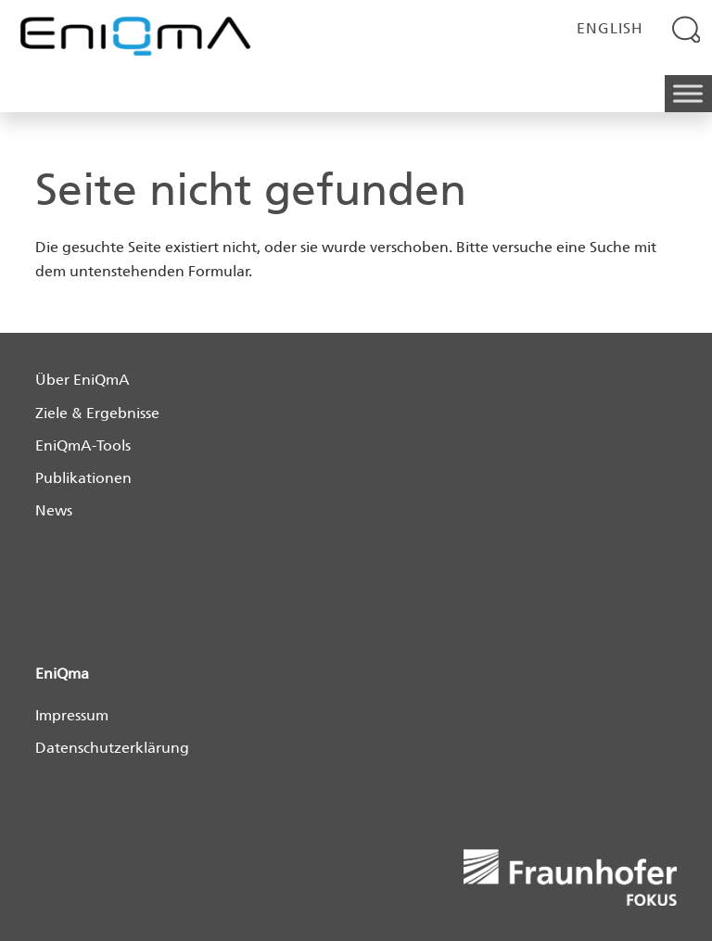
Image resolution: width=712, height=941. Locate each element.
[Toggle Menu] (688, 94)
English (610, 28)
